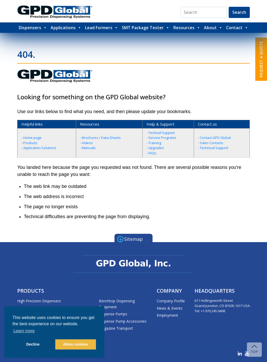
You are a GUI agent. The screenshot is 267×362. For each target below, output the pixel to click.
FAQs (152, 153)
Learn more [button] (24, 331)
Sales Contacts (211, 142)
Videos (87, 142)
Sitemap (130, 239)
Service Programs (162, 137)
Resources (186, 27)
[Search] (203, 12)
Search (239, 12)
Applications (66, 27)
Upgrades (156, 147)
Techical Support (161, 132)
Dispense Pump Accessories (123, 321)
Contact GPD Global (215, 137)
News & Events (170, 308)
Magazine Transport (116, 328)
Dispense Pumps (113, 313)
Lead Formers (101, 27)
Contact (237, 27)
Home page (32, 137)
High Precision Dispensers (39, 300)
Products (30, 142)
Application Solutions (39, 147)
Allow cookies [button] (75, 344)
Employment (167, 315)
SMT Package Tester (145, 27)
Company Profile (171, 300)
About (213, 27)
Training (154, 142)
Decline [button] (33, 344)
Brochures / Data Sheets (101, 137)
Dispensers (33, 27)
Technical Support (214, 147)
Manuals (89, 147)
